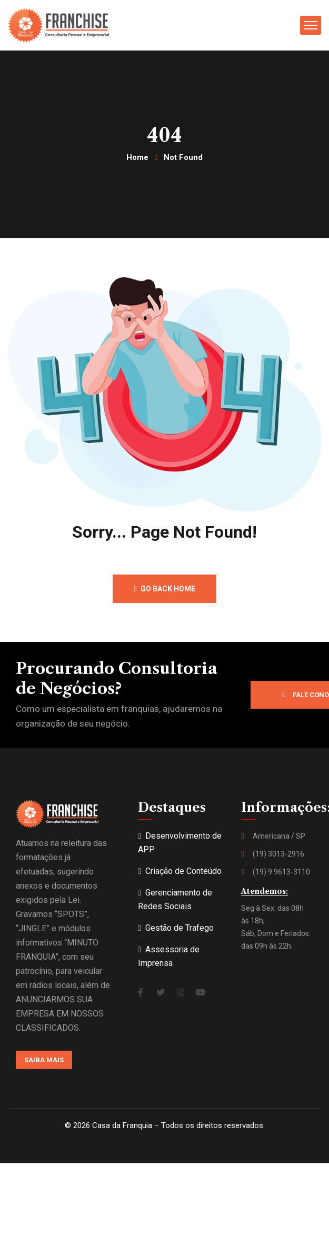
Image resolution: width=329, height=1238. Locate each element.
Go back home (164, 589)
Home (137, 157)
